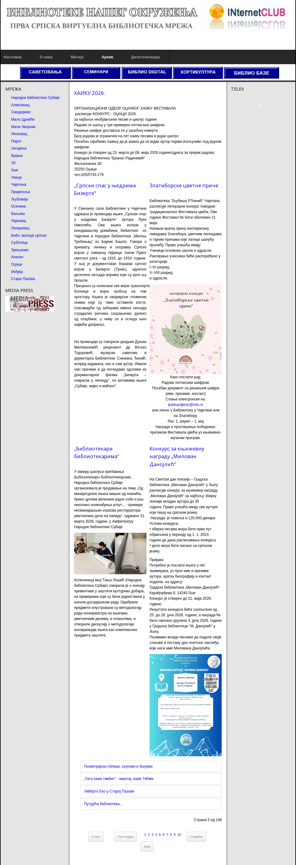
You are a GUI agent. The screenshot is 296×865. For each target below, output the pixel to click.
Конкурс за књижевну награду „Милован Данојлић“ (177, 456)
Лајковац (18, 221)
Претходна (126, 836)
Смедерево (20, 112)
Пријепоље (20, 192)
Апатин (17, 257)
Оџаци (16, 264)
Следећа (196, 836)
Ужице (16, 177)
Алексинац (20, 105)
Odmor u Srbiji (243, 143)
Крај (147, 846)
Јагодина (18, 148)
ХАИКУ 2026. (89, 92)
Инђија (17, 272)
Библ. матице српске (28, 235)
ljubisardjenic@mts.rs (185, 405)
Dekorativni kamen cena (251, 132)
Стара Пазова (23, 279)
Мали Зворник (23, 127)
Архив (107, 57)
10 (179, 834)
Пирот (16, 141)
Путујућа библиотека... (103, 804)
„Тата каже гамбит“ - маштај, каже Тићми (119, 779)
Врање (17, 156)
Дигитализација (145, 57)
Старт (96, 836)
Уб (13, 163)
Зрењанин (20, 250)
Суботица (19, 242)
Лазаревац (20, 228)
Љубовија (19, 199)
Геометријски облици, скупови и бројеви (118, 766)
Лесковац (19, 134)
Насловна (12, 57)
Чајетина (18, 184)
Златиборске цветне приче (184, 185)
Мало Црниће (22, 119)
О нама (46, 57)
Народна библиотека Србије (35, 97)
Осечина (18, 206)
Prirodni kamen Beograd (251, 137)
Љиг (14, 170)
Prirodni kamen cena (248, 126)
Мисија (77, 57)
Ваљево (18, 214)
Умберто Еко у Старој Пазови (109, 791)
